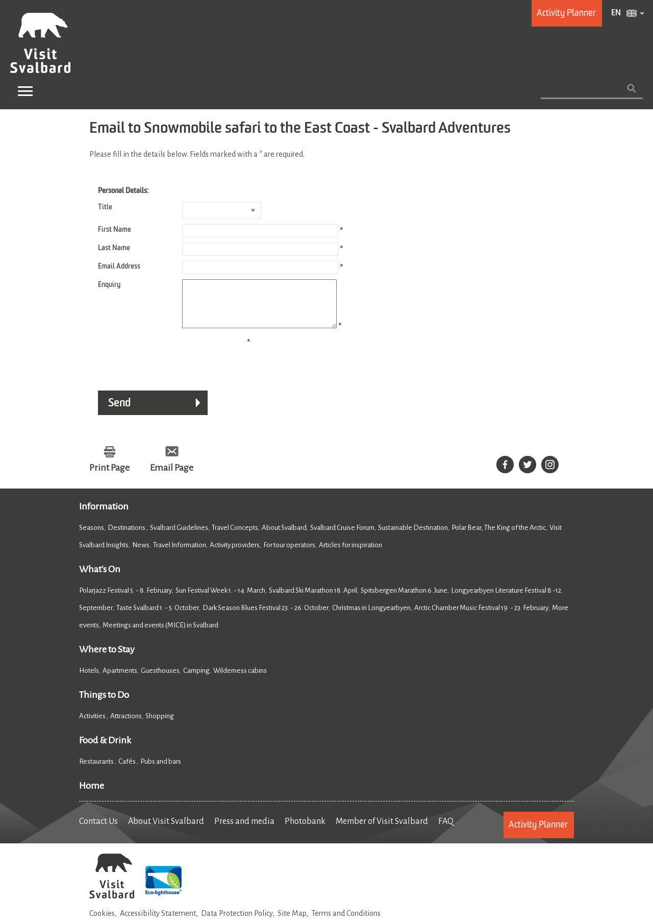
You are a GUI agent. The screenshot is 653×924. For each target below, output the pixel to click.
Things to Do (104, 704)
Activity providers (235, 554)
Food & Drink (105, 749)
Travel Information (179, 554)
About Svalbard (284, 537)
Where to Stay (107, 658)
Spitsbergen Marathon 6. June (404, 599)
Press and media (244, 830)
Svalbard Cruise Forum (342, 537)
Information (104, 515)
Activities (93, 725)
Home (91, 795)
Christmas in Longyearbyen (371, 617)
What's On (99, 578)
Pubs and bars (161, 770)
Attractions (126, 725)
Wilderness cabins (240, 680)
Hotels (89, 680)
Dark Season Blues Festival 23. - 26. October (266, 617)
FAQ (446, 830)
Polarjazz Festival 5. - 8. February (125, 599)
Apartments (120, 680)
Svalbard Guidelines (179, 537)
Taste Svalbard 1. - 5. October (157, 617)
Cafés (127, 770)
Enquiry (109, 284)
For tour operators (289, 554)
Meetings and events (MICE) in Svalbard (160, 634)
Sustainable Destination (413, 537)
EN (616, 13)
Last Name (114, 248)
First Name (114, 229)
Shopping (160, 725)
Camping (196, 680)
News (140, 554)
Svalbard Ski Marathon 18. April (313, 599)
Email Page (171, 477)
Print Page (109, 477)
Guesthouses (160, 680)
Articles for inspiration (350, 554)
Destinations (127, 537)
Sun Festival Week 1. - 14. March (220, 599)
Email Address (119, 266)
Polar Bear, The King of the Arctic (498, 537)
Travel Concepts (235, 537)
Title (105, 207)
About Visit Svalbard (166, 830)
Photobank (305, 830)
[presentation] (166, 366)
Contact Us (98, 830)
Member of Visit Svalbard (382, 830)
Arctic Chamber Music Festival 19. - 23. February (481, 617)
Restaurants (97, 770)
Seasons (91, 537)
